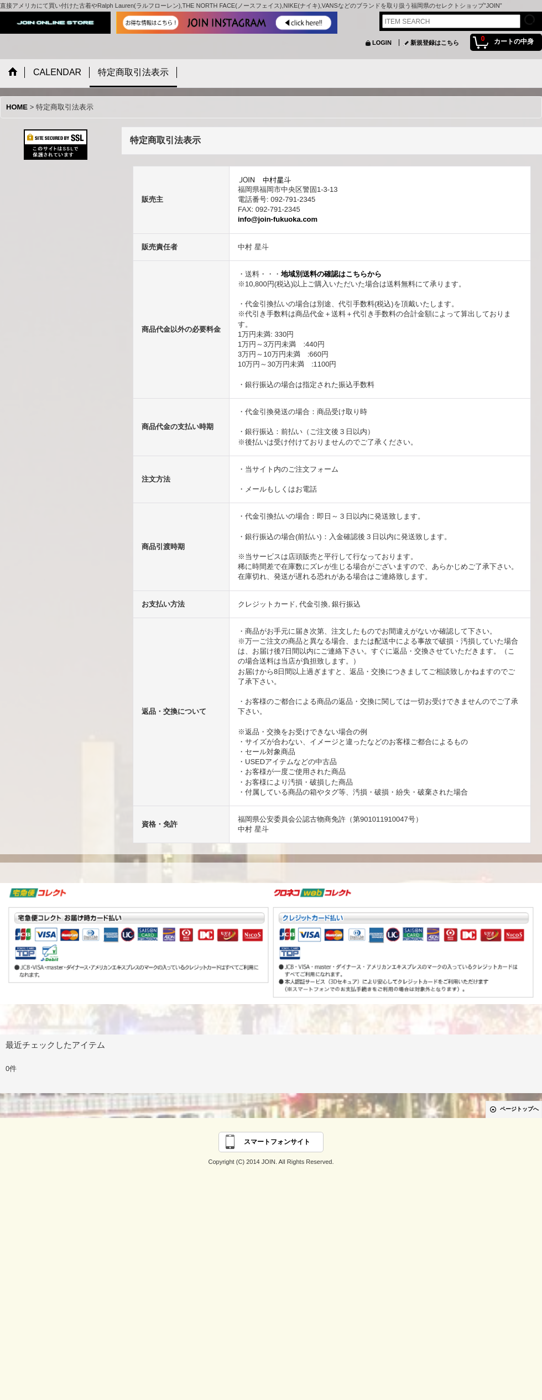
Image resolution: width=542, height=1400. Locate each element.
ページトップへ (519, 1109)
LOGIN (382, 42)
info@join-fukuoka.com (277, 219)
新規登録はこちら (434, 42)
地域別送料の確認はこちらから (331, 274)
